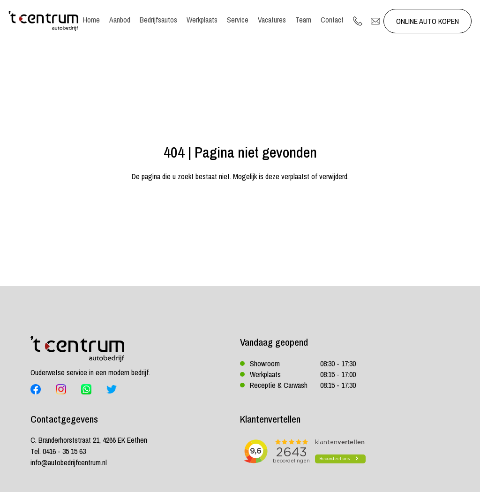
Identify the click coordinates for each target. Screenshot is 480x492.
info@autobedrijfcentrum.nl (68, 462)
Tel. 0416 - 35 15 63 (58, 451)
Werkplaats (202, 20)
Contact (332, 20)
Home (91, 20)
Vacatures (272, 20)
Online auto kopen (427, 21)
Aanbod (119, 20)
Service (237, 20)
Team (303, 20)
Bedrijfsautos (158, 20)
